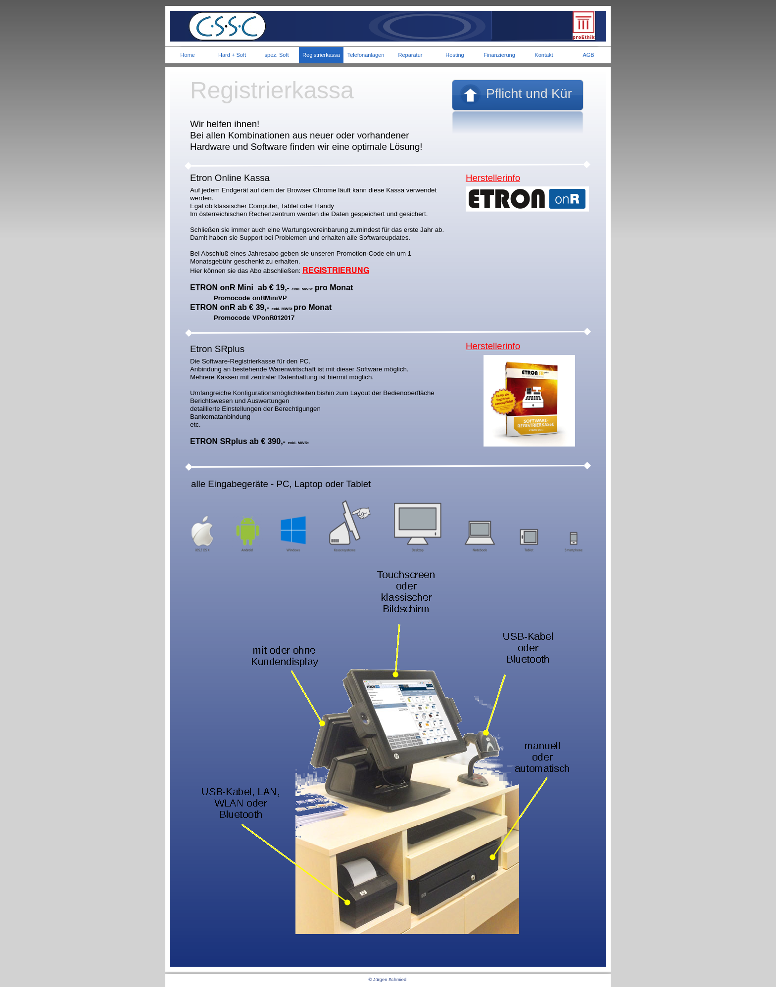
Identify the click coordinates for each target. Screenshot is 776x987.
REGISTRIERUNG (335, 270)
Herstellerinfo (493, 178)
